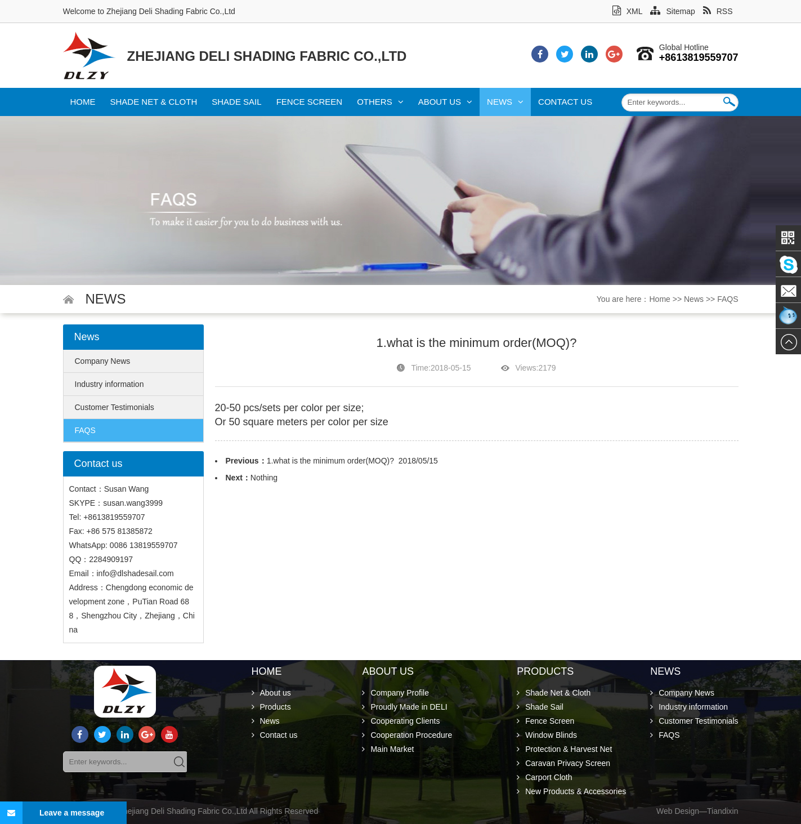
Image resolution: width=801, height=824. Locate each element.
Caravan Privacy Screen (563, 763)
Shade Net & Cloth (154, 101)
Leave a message (52, 812)
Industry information (109, 384)
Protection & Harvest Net (564, 749)
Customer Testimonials (114, 407)
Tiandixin (723, 811)
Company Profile (395, 692)
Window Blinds (547, 735)
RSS (718, 11)
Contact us (565, 101)
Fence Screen (309, 101)
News (505, 101)
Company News (103, 361)
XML (627, 11)
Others (380, 101)
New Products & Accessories (571, 791)
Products (271, 706)
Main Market (388, 749)
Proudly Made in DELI (404, 706)
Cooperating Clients (401, 720)
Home (83, 101)
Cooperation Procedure (407, 735)
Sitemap (672, 11)
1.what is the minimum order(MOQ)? (330, 460)
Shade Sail (236, 101)
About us (445, 101)
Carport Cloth (544, 777)
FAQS (727, 299)
